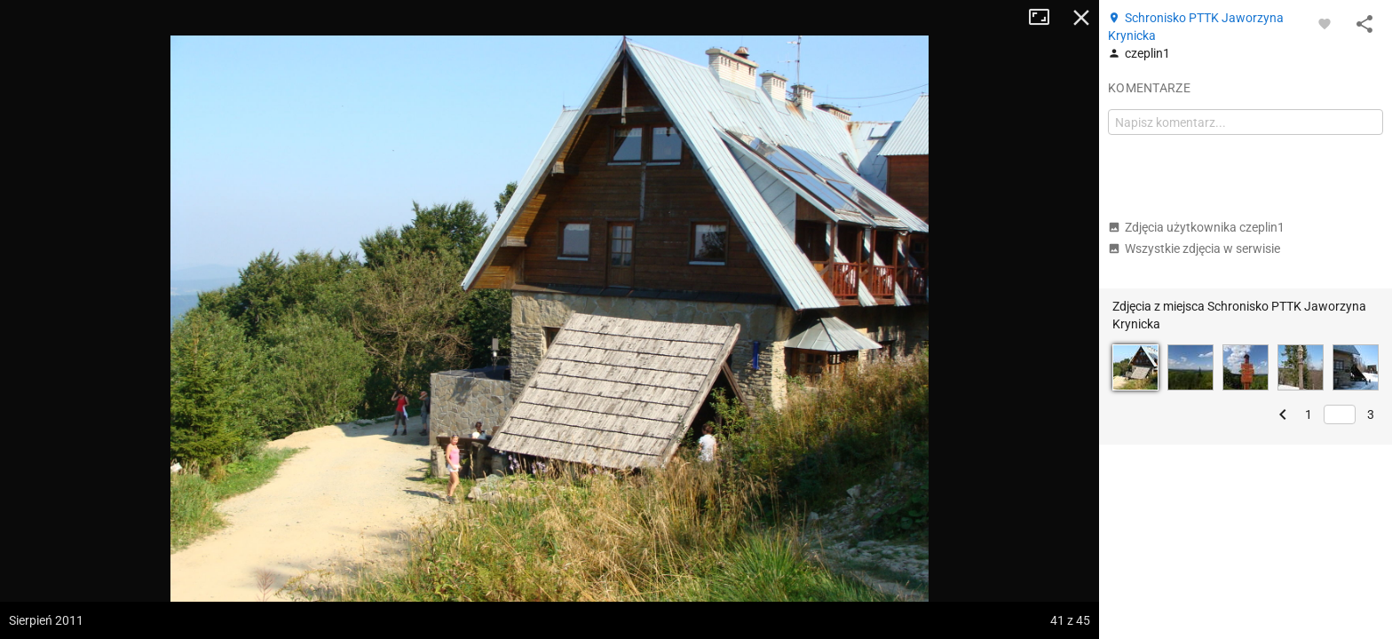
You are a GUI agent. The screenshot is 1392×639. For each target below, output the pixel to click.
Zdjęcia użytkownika (1196, 227)
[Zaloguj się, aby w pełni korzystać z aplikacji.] (1324, 23)
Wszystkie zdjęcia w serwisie (1194, 248)
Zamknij (1081, 18)
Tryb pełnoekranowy (1046, 18)
